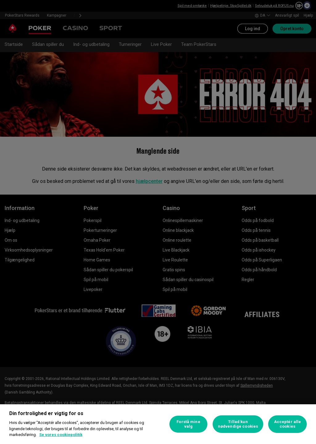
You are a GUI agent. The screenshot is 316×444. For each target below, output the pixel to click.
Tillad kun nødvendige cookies (238, 424)
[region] (158, 424)
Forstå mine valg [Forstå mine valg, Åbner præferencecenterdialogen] (188, 424)
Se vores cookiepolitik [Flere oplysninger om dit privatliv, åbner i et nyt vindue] (60, 434)
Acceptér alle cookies (287, 424)
